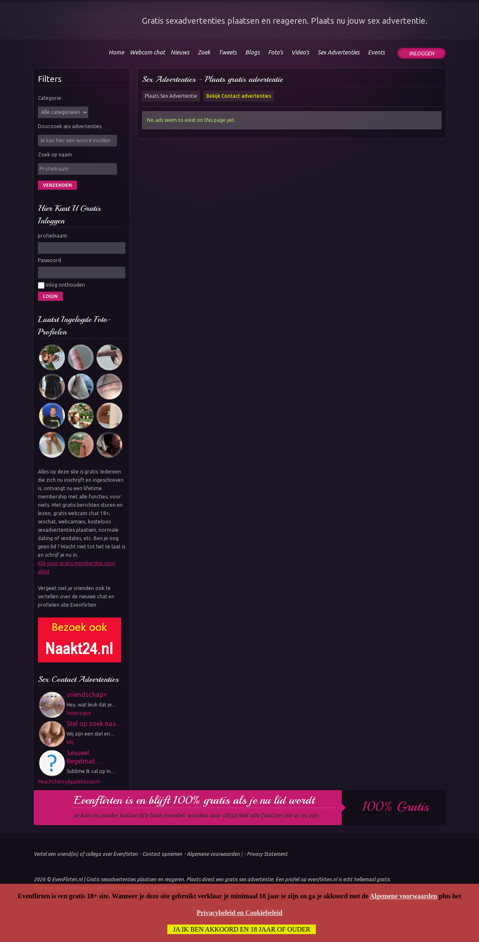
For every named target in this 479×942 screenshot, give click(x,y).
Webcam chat (147, 52)
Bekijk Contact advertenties (238, 96)
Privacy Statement (267, 854)
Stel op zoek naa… (95, 723)
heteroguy (79, 713)
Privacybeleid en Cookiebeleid (239, 912)
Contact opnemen (162, 854)
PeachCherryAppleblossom (69, 781)
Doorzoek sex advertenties (70, 126)
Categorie (49, 98)
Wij (70, 742)
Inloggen (421, 53)
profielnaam (52, 235)
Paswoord (49, 260)
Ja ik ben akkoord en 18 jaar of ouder (241, 929)
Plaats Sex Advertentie (171, 96)
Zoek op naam (55, 154)
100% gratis (395, 806)
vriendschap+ (87, 694)
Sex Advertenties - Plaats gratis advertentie (212, 79)
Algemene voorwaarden (213, 854)
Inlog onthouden (61, 285)
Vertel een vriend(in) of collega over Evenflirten (86, 854)
